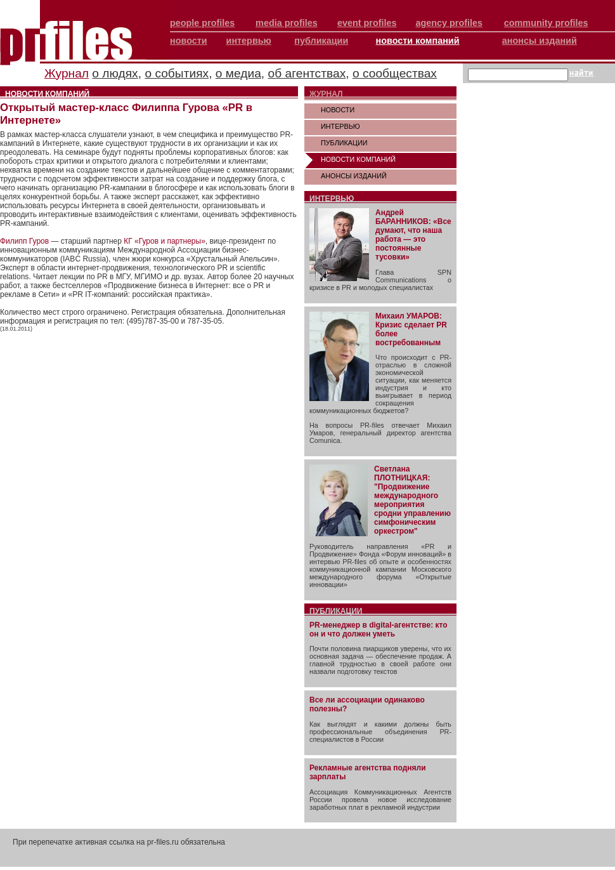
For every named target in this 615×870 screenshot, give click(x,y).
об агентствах (307, 73)
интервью (248, 41)
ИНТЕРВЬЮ (340, 126)
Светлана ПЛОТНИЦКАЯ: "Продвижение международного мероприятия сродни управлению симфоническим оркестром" (412, 500)
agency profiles (448, 23)
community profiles (546, 23)
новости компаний (418, 41)
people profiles (202, 23)
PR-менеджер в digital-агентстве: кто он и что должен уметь (378, 629)
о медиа (238, 73)
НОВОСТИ (337, 110)
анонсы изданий (539, 41)
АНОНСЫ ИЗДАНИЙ (354, 176)
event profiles (367, 23)
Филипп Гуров (24, 241)
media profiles (287, 23)
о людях (115, 73)
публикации (321, 41)
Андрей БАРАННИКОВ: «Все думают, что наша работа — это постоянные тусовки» (413, 234)
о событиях (177, 73)
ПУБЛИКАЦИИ (344, 143)
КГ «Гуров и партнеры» (164, 241)
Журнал (66, 73)
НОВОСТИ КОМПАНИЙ (358, 159)
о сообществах (395, 73)
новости (188, 41)
